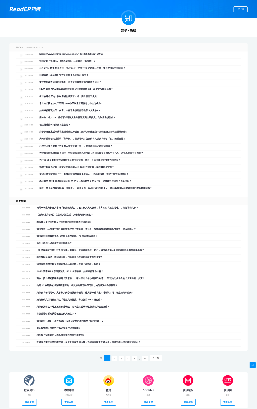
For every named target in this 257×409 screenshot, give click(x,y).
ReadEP (113, 405)
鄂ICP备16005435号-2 (126, 405)
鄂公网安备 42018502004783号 (149, 405)
